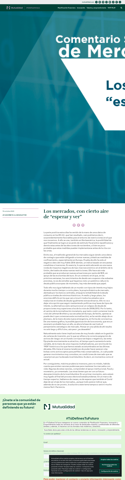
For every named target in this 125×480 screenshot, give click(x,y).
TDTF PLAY (112, 8)
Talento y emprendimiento (96, 8)
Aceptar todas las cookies (109, 459)
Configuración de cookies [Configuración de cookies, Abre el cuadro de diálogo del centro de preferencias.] (109, 471)
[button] (121, 7)
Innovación (81, 8)
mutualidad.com (88, 2)
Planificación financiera (66, 8)
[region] (85, 466)
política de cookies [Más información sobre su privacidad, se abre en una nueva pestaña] (70, 473)
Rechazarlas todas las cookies (109, 465)
